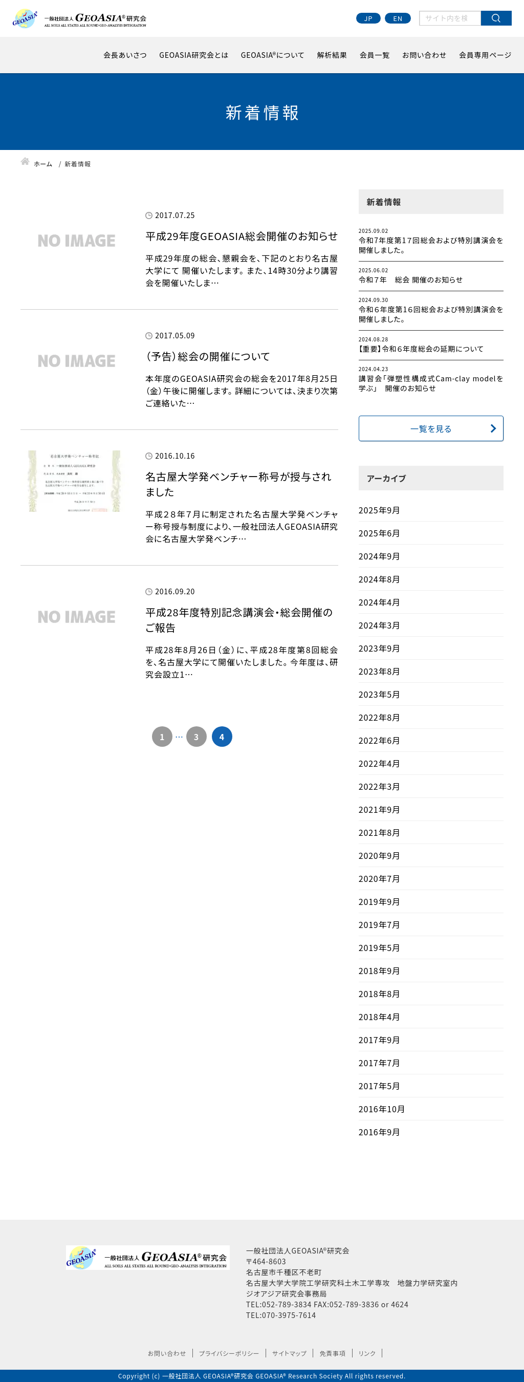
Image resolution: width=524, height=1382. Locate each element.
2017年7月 (380, 1062)
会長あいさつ (125, 55)
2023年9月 (380, 648)
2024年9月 (380, 556)
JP (368, 18)
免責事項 (332, 1353)
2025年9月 (380, 510)
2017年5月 (380, 1085)
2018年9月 (380, 970)
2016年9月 (380, 1132)
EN (398, 18)
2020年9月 (380, 855)
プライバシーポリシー (229, 1353)
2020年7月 (380, 878)
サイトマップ (289, 1353)
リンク (367, 1353)
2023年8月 (380, 671)
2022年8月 (380, 717)
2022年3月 (380, 786)
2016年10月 (382, 1109)
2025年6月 (380, 533)
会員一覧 (375, 55)
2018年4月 (380, 1016)
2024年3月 (380, 625)
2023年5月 (380, 694)
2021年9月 (380, 809)
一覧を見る (431, 428)
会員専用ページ (485, 55)
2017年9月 (380, 1039)
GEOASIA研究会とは (194, 55)
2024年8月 (380, 579)
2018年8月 (380, 993)
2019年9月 (380, 901)
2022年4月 (380, 763)
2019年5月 (380, 947)
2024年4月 (380, 602)
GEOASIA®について (273, 55)
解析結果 (332, 55)
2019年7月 (380, 924)
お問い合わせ (424, 55)
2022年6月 (380, 740)
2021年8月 (380, 832)
